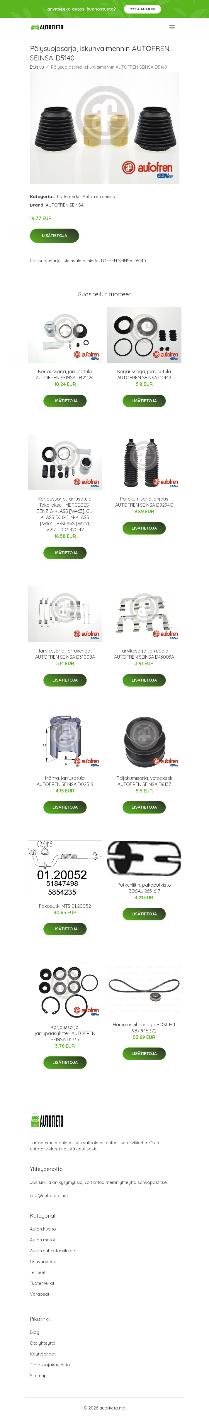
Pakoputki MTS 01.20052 (65, 906)
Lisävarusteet (44, 1261)
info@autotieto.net (49, 1195)
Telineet (37, 1272)
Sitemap (38, 1375)
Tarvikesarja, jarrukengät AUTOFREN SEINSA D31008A (65, 654)
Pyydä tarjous (143, 9)
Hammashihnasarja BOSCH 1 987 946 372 (144, 1028)
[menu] (172, 27)
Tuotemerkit (68, 196)
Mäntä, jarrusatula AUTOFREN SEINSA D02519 (65, 781)
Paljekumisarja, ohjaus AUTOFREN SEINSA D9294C (144, 502)
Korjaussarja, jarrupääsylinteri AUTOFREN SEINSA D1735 (65, 1033)
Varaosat (39, 1294)
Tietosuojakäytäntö (50, 1365)
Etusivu (37, 67)
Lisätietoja (54, 235)
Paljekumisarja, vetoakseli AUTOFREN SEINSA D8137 (144, 781)
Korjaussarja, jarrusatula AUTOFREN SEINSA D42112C (65, 375)
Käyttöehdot (43, 1354)
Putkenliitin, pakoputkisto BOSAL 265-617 (144, 888)
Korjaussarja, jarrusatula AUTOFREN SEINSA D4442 (144, 375)
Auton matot (42, 1240)
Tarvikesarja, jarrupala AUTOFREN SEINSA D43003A (144, 654)
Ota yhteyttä (42, 1343)
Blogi (35, 1332)
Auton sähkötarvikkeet (53, 1250)
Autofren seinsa (99, 196)
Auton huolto (43, 1229)
